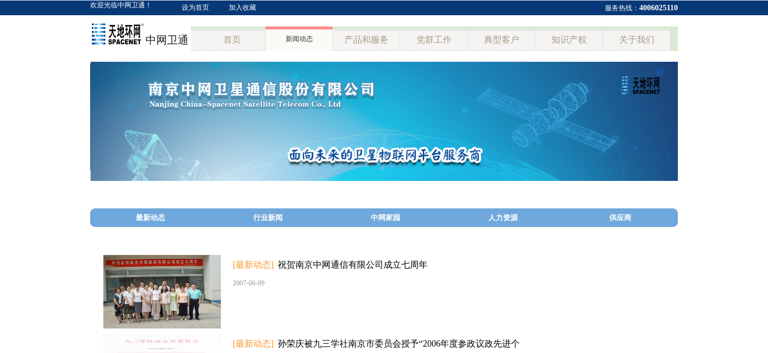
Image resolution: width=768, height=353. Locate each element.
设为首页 (195, 7)
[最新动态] (253, 265)
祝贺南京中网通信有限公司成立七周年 (353, 265)
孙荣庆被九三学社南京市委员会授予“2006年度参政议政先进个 (399, 344)
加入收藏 (242, 7)
